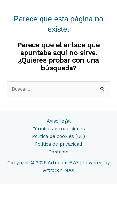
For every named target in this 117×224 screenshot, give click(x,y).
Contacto (58, 152)
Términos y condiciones (58, 129)
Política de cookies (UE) (58, 136)
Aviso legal (59, 121)
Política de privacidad (58, 144)
